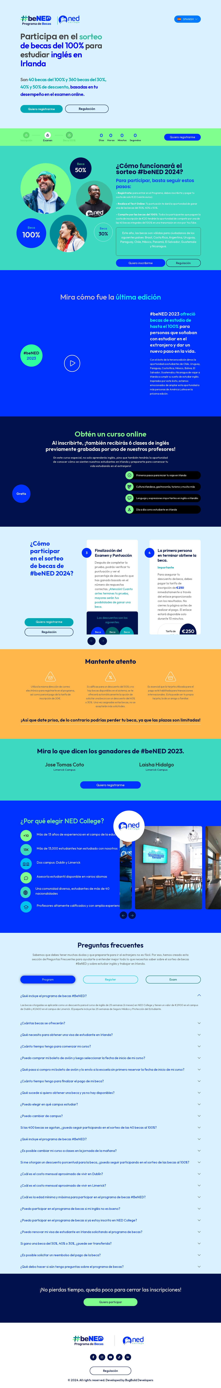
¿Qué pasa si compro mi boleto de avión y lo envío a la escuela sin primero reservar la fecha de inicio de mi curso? (102, 1069)
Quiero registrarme (41, 109)
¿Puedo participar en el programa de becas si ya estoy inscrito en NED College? (78, 1220)
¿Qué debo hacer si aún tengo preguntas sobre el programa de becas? (72, 1267)
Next (132, 915)
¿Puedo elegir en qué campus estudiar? (49, 1104)
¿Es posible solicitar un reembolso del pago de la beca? (60, 1255)
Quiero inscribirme (140, 263)
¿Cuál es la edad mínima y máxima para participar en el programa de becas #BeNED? (83, 1197)
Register (110, 979)
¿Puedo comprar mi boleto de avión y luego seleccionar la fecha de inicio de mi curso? (82, 1058)
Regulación (87, 109)
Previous (123, 915)
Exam (173, 979)
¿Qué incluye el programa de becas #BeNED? (53, 996)
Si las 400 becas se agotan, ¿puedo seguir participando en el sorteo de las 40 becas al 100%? (88, 1127)
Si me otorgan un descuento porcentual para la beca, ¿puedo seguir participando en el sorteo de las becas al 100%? (104, 1162)
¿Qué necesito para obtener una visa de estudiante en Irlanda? (66, 1035)
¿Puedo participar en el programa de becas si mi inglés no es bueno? (70, 1209)
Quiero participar (110, 1302)
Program (48, 979)
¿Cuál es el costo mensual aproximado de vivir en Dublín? (61, 1174)
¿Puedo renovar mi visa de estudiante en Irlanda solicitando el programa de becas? (81, 1232)
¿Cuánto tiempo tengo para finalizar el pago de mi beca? (62, 1081)
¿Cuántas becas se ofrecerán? (42, 1023)
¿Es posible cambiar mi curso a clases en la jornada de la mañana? (68, 1151)
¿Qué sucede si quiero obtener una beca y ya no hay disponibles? (67, 1093)
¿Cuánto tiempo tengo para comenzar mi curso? (55, 1046)
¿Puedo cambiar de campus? (41, 1116)
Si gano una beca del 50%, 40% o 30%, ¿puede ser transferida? (66, 1243)
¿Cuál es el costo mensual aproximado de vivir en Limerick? (63, 1185)
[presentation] (103, 641)
